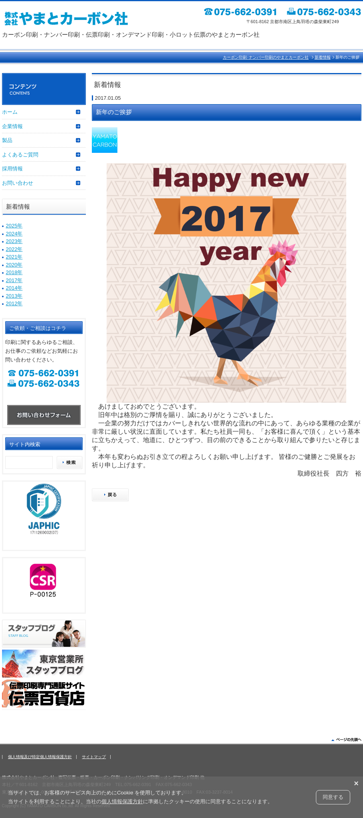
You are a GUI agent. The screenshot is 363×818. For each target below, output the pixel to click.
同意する (333, 797)
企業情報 (12, 126)
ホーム (10, 112)
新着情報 (323, 57)
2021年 (14, 257)
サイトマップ (94, 757)
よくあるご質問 (20, 155)
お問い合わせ (17, 183)
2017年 (14, 280)
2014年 (14, 288)
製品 (7, 140)
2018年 (14, 272)
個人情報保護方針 (122, 801)
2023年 (14, 241)
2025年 (14, 226)
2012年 (14, 303)
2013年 (14, 296)
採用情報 (12, 169)
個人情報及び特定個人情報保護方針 (40, 757)
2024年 (14, 234)
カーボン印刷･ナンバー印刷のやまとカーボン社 (266, 57)
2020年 (14, 265)
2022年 (14, 249)
